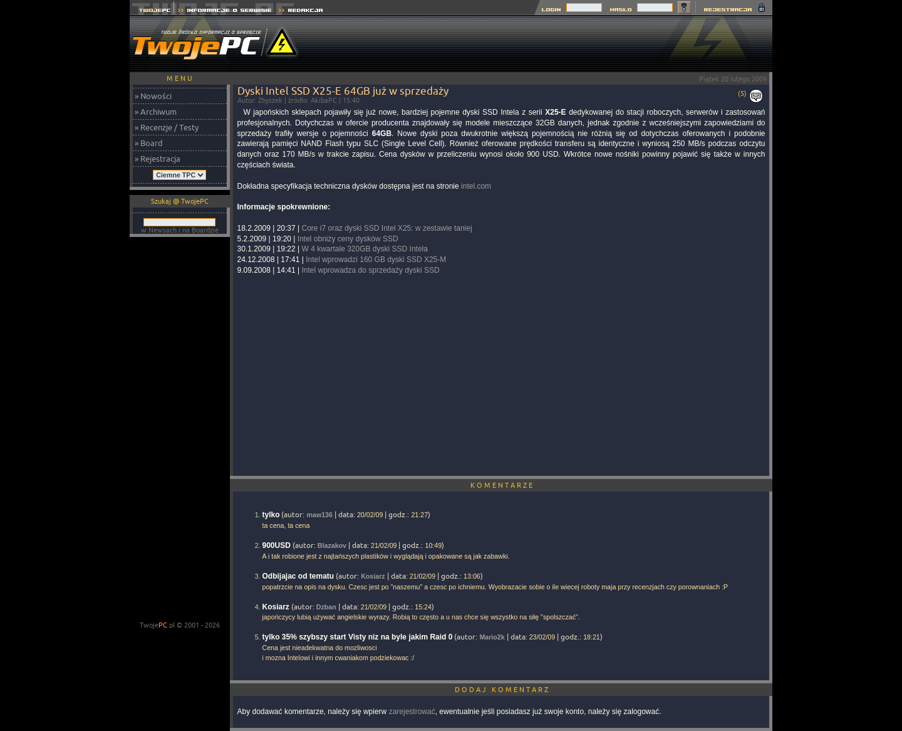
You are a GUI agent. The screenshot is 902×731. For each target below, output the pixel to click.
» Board (149, 143)
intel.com (476, 186)
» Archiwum (156, 111)
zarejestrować (412, 711)
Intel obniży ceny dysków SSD (348, 238)
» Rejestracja (157, 158)
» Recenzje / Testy (167, 127)
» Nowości (153, 96)
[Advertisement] (544, 44)
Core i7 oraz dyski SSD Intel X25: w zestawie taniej (386, 228)
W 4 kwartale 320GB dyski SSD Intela (364, 249)
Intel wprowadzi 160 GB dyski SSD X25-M (376, 259)
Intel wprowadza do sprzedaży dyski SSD (370, 270)
